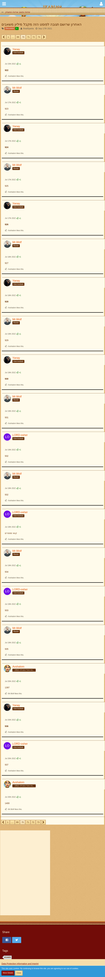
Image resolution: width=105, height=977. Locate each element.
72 (34, 37)
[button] (4, 3)
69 (18, 37)
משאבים (7, 957)
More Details (8, 973)
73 (39, 37)
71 (28, 37)
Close (18, 973)
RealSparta (28, 28)
